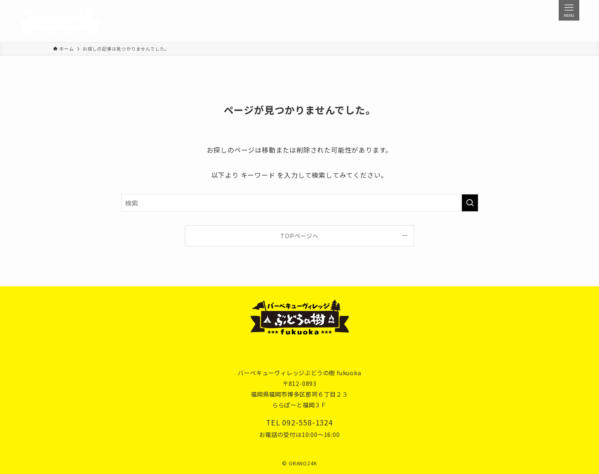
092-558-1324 (307, 422)
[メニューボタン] (569, 10)
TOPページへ (299, 235)
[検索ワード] (299, 202)
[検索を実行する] (470, 202)
